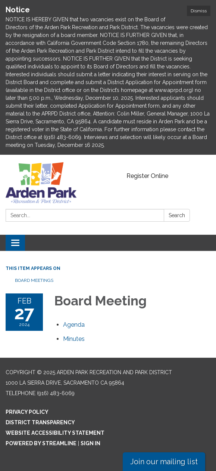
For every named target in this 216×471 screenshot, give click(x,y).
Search (177, 215)
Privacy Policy (27, 412)
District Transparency (40, 422)
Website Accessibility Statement (55, 433)
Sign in (90, 443)
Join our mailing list (164, 461)
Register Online (147, 175)
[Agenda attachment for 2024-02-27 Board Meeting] (74, 324)
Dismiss (199, 10)
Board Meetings (34, 280)
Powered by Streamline (41, 443)
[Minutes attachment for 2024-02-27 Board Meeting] (74, 338)
